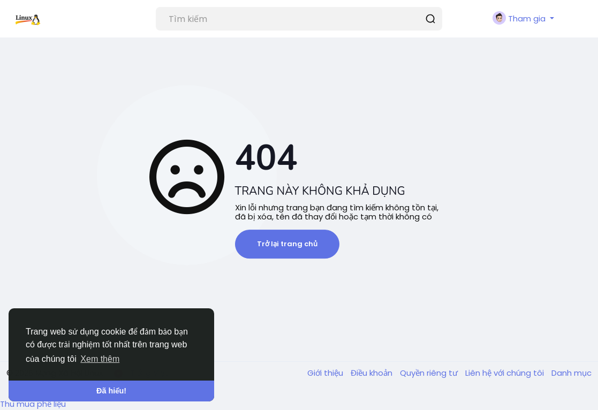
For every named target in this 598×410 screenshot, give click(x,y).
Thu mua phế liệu (33, 403)
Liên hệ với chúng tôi (505, 372)
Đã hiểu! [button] (111, 390)
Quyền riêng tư (430, 372)
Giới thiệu (326, 372)
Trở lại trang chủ (287, 244)
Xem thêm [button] (99, 358)
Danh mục (571, 372)
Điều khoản (373, 372)
